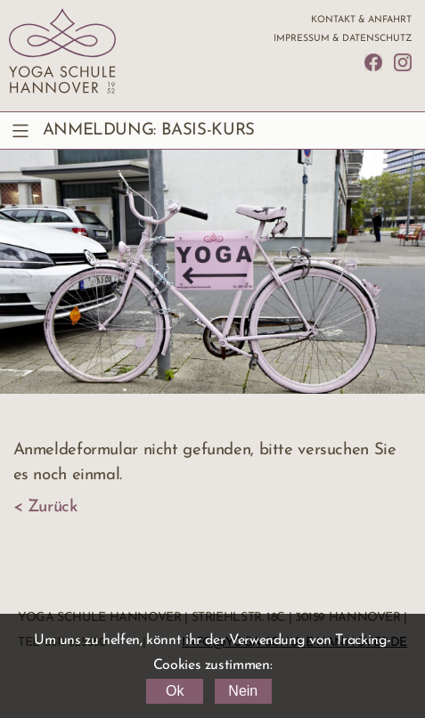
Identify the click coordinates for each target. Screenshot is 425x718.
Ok (175, 690)
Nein (242, 690)
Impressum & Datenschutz (343, 39)
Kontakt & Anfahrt (361, 20)
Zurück (53, 507)
